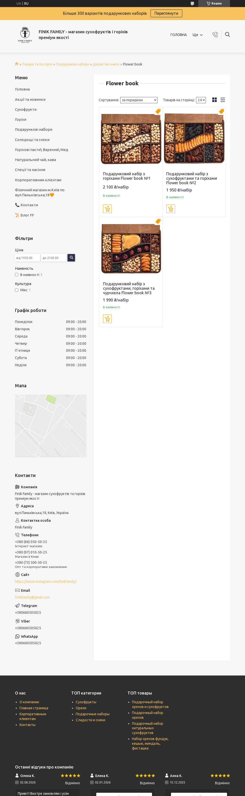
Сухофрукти (25, 109)
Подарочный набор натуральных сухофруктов (147, 728)
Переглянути (166, 13)
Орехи (81, 708)
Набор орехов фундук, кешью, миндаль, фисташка (150, 743)
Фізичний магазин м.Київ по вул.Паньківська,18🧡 (39, 192)
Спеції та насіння (30, 170)
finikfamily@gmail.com (32, 597)
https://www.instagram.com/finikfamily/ (45, 582)
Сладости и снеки (90, 720)
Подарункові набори (72, 64)
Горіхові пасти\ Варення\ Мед (41, 150)
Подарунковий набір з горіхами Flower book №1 (127, 176)
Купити (107, 208)
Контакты (28, 725)
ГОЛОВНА (178, 35)
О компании (29, 702)
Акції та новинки (30, 99)
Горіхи (20, 119)
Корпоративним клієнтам (38, 180)
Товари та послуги (37, 64)
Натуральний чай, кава (35, 160)
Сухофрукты (86, 702)
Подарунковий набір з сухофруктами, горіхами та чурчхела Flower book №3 (129, 288)
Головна (22, 89)
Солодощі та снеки (32, 140)
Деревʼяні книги (106, 64)
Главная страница (34, 708)
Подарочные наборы (93, 714)
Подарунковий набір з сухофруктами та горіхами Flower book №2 (191, 178)
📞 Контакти (26, 205)
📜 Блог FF (24, 215)
